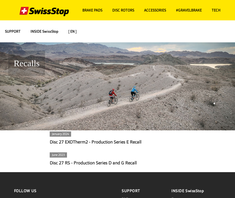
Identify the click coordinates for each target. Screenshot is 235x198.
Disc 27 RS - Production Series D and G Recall (93, 163)
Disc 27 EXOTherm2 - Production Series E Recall (95, 142)
